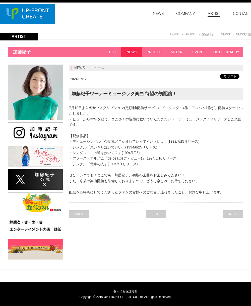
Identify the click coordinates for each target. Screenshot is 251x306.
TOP (112, 52)
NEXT (233, 214)
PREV (79, 214)
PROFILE (154, 52)
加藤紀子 (208, 34)
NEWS (225, 34)
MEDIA (176, 52)
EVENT (198, 52)
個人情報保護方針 (125, 291)
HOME (174, 34)
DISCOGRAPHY (226, 52)
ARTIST (190, 34)
